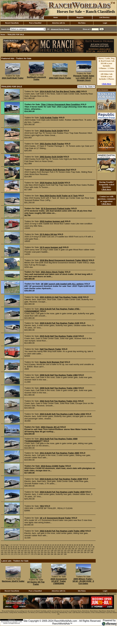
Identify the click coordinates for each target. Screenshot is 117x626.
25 (60, 545)
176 (25, 554)
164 (78, 552)
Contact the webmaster (108, 594)
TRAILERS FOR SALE (15, 34)
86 (19, 549)
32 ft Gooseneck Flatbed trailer (56, 208)
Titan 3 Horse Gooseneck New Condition (61, 104)
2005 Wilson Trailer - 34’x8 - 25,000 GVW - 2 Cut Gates (83, 581)
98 (47, 549)
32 (75, 545)
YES (42, 506)
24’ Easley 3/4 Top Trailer (35, 583)
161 (68, 552)
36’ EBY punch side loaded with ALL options (62, 284)
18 (43, 545)
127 (48, 550)
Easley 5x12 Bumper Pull (52, 362)
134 (71, 550)
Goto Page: (5, 545)
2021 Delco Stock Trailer (52, 272)
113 (2, 550)
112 (92, 549)
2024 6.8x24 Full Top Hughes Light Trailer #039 (62, 492)
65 (62, 547)
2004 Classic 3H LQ (50, 427)
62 (55, 547)
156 (52, 552)
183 (48, 554)
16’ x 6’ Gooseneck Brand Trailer (55, 518)
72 (79, 547)
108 (79, 549)
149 (28, 552)
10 (24, 545)
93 (35, 549)
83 (11, 549)
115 (8, 550)
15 (36, 545)
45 (14, 547)
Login (105, 23)
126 (45, 550)
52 (31, 547)
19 (46, 545)
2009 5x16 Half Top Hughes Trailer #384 (59, 375)
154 (45, 552)
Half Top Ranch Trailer (50, 349)
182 (45, 554)
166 (85, 552)
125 (42, 550)
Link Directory (104, 17)
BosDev (5, 623)
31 (72, 545)
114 (5, 550)
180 (38, 554)
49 (23, 547)
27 (65, 545)
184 (52, 554)
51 (28, 547)
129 (55, 550)
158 (58, 552)
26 (63, 545)
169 (2, 554)
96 (43, 549)
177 (28, 554)
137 (81, 550)
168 (91, 552)
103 (62, 549)
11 (26, 545)
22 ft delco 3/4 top (48, 234)
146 (18, 552)
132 (65, 550)
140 (91, 550)
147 (22, 552)
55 (38, 547)
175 (22, 554)
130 (58, 550)
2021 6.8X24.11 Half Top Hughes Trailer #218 (61, 297)
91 (31, 549)
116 (12, 550)
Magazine (79, 17)
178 (32, 554)
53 (33, 547)
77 (91, 547)
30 (70, 545)
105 (69, 549)
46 (16, 547)
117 (15, 550)
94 (38, 549)
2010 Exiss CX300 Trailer (53, 466)
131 (61, 550)
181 (42, 554)
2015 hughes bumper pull (52, 221)
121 (28, 550)
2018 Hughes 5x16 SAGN (52, 183)
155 (48, 552)
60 (50, 547)
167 (88, 552)
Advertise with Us (58, 23)
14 (34, 545)
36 (84, 545)
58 (45, 547)
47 (19, 547)
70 (74, 547)
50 (26, 547)
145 (15, 552)
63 (57, 547)
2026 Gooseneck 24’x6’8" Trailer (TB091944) (59, 581)
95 (40, 549)
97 (45, 549)
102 (59, 549)
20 (48, 545)
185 (55, 554)
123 (35, 550)
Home (55, 17)
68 (69, 547)
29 (68, 545)
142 (5, 552)
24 (58, 545)
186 (58, 554)
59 (47, 547)
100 (52, 549)
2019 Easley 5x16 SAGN (51, 131)
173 (15, 554)
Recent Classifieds (12, 23)
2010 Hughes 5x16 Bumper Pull (55, 170)
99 (50, 549)
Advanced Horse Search (60, 29)
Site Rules (81, 23)
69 (72, 547)
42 (6, 547)
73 (81, 547)
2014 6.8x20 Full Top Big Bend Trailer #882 (60, 91)
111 (89, 549)
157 (55, 552)
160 (65, 552)
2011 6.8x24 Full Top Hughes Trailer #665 (59, 453)
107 (76, 549)
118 (18, 550)
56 (40, 547)
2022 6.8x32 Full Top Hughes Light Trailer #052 (62, 531)
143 (8, 552)
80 (4, 549)
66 (64, 547)
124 (38, 550)
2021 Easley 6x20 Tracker (52, 144)
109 (82, 549)
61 (52, 547)
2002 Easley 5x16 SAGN (51, 157)
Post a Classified (35, 23)
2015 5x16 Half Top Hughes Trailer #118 (59, 336)
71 (77, 547)
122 (32, 550)
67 (67, 547)
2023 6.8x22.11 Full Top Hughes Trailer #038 (61, 479)
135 (75, 550)
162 (71, 552)
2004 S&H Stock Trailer (60, 78)
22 (53, 545)
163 (75, 552)
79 (2, 549)
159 (61, 552)
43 (9, 547)
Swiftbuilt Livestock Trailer (36, 78)
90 (28, 549)
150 (32, 552)
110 (86, 549)
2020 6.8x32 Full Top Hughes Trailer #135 (59, 323)
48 (21, 547)
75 (86, 547)
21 (51, 545)
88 (23, 549)
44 (11, 547)
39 (92, 545)
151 (35, 552)
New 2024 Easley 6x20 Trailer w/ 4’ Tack (59, 196)
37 (87, 545)
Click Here (106, 84)
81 (6, 549)
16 (39, 545)
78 (93, 547)
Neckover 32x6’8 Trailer (13, 581)
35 (82, 545)
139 (88, 550)
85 (16, 549)
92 (33, 549)
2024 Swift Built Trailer (12, 78)
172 (12, 554)
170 (5, 554)
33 (77, 545)
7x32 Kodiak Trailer (49, 117)
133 (68, 550)
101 (56, 549)
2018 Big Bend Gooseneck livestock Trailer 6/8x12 (64, 260)
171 (8, 554)
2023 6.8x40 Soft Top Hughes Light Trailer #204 (62, 414)
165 (81, 552)
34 (80, 545)
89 (26, 549)
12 (29, 545)
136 (78, 550)
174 (18, 554)
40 (2, 547)
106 (72, 549)
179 (35, 554)
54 (35, 547)
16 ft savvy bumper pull (51, 247)
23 (56, 545)
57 (43, 547)
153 (42, 552)
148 (25, 552)
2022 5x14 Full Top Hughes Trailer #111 (58, 401)
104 (66, 549)
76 (89, 547)
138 (85, 550)
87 (21, 549)
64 (60, 547)
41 (4, 547)
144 (12, 552)
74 (84, 547)
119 (22, 550)
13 (31, 545)
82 (9, 549)
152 (38, 552)
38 (89, 545)
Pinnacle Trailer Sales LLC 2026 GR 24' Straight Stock (83, 78)
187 (61, 554)
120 (25, 550)
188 (65, 554)
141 (2, 552)
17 (41, 545)
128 (52, 550)
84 (14, 549)
